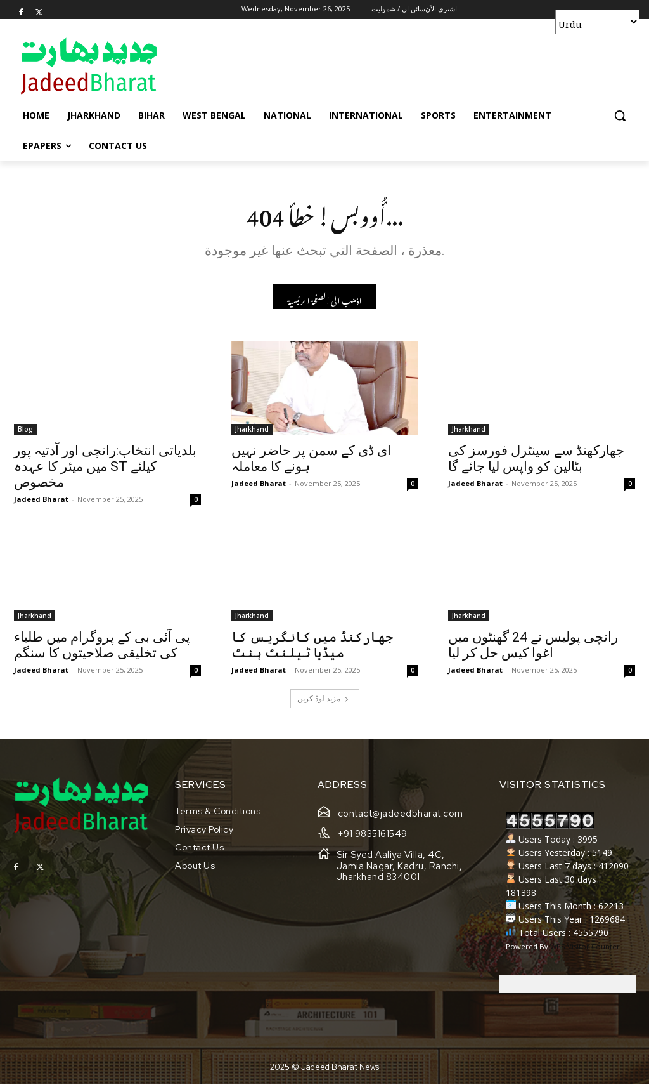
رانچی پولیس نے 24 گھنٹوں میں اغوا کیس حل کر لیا (533, 648)
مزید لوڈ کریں (323, 702)
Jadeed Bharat (41, 502)
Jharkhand (252, 432)
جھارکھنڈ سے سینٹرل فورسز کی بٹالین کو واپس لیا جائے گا (536, 461)
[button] (620, 115)
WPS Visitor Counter (585, 949)
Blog (25, 432)
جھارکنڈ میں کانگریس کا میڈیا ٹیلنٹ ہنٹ (312, 648)
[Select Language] (597, 22)
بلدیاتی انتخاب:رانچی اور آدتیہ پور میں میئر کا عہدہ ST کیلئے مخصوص (105, 469)
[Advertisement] (311, 65)
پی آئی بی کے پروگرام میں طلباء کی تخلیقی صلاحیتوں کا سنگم (102, 648)
